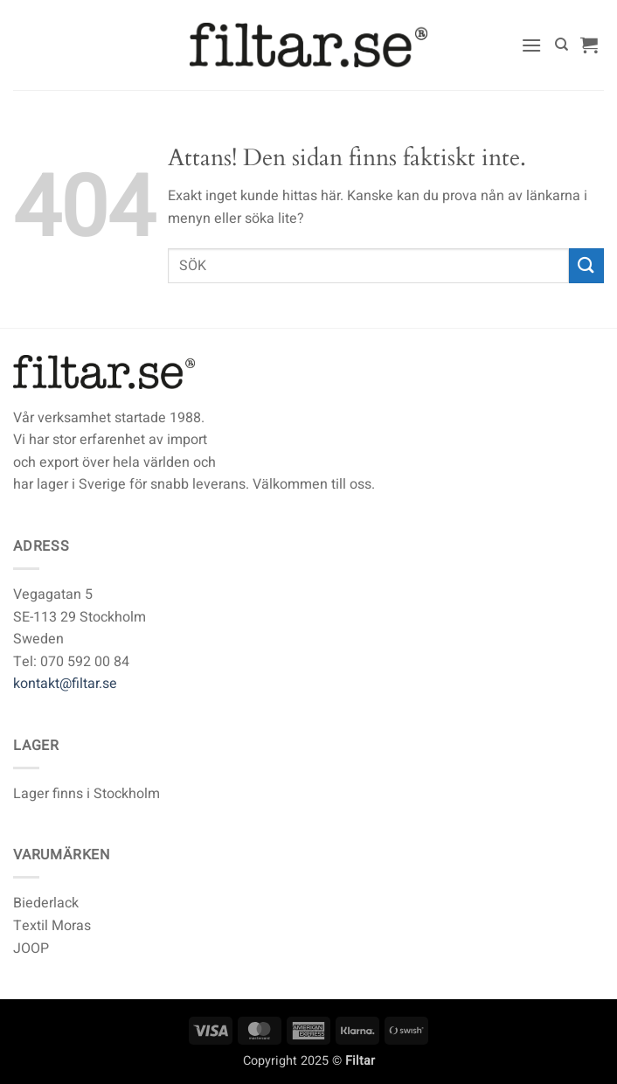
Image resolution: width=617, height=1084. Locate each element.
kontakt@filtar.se (65, 683)
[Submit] (586, 265)
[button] (531, 45)
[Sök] (561, 44)
